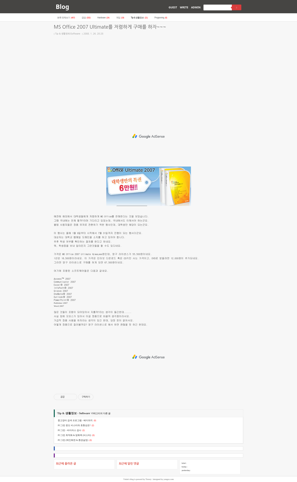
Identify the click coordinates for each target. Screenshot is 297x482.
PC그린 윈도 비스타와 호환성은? (74, 425)
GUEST (173, 7)
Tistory (148, 479)
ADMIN (196, 7)
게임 (120, 17)
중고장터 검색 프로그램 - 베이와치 (75, 420)
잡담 (86, 17)
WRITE (184, 7)
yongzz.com (169, 479)
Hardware (103, 17)
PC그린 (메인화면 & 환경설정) (73, 440)
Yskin (125, 479)
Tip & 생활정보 (139, 17)
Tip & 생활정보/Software (67, 34)
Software (84, 413)
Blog (62, 6)
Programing (160, 17)
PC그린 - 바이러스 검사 (69, 430)
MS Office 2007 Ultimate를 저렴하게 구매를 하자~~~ (110, 27)
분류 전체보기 (66, 17)
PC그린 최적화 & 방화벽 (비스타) (74, 435)
